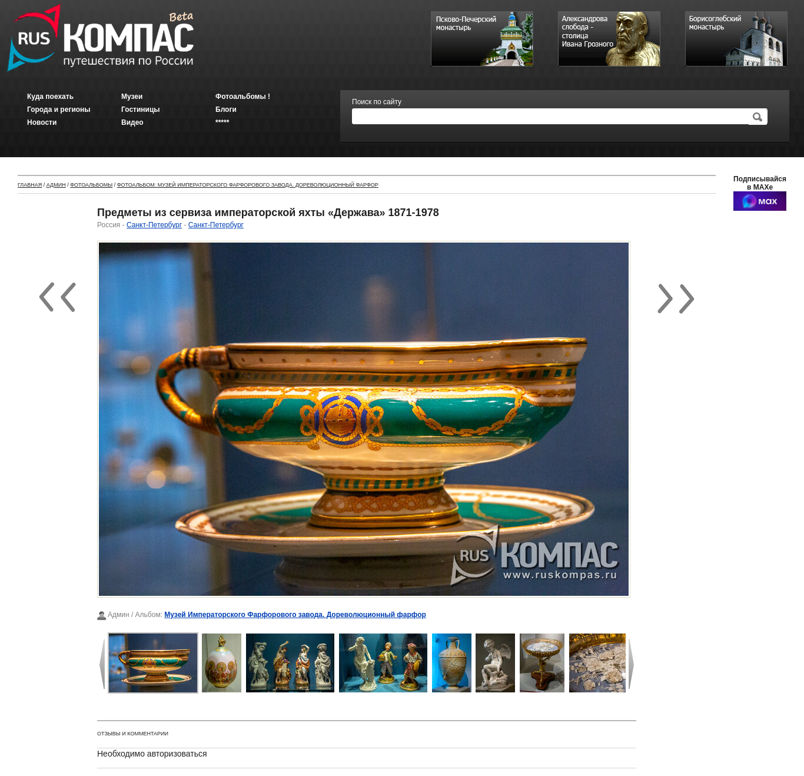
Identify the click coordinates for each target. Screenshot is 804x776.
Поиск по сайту (376, 102)
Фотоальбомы (91, 185)
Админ (56, 185)
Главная (30, 185)
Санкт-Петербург (154, 225)
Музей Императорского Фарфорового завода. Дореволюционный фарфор (295, 615)
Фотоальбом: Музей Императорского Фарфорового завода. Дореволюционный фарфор (247, 185)
